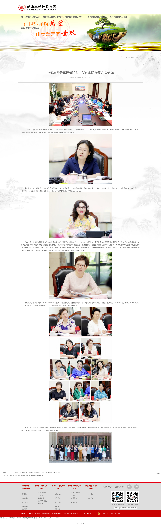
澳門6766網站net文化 (74, 17)
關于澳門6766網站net (30, 17)
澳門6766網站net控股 (52, 17)
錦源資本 (41, 498)
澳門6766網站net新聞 (75, 494)
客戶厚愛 (25, 509)
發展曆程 (25, 506)
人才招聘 (91, 498)
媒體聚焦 (74, 498)
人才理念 (91, 494)
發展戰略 (58, 498)
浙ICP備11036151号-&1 (71, 513)
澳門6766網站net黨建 (96, 17)
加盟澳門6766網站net (30, 28)
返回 (158, 473)
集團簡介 (25, 494)
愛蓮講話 (74, 502)
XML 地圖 (80, 523)
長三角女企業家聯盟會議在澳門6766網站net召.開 (26, 475)
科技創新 (58, 502)
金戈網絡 (139, 520)
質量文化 (58, 509)
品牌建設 (58, 506)
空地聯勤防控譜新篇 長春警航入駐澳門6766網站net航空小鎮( (40, 472)
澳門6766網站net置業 (42, 502)
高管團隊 (25, 502)
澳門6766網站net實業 (42, 494)
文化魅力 (58, 494)
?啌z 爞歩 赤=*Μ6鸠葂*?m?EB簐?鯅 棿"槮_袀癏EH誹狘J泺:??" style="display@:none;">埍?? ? (30, 518)
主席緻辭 (25, 498)
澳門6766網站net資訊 (118, 17)
